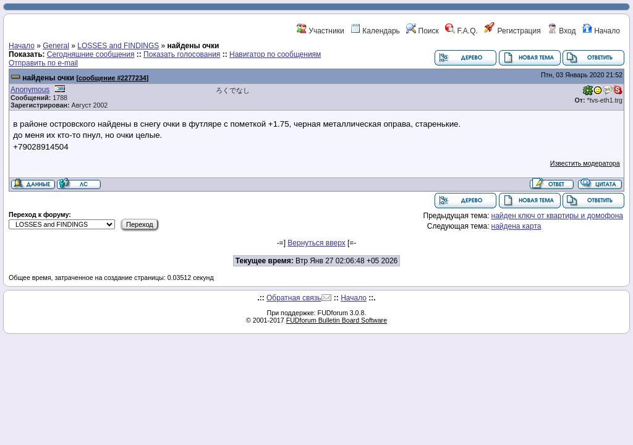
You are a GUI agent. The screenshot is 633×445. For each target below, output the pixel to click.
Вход (561, 31)
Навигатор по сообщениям (275, 54)
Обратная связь (293, 298)
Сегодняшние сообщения (91, 54)
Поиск (422, 31)
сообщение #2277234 (113, 78)
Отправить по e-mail (43, 63)
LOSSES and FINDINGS (118, 45)
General (56, 45)
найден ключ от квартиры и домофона (557, 215)
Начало (601, 31)
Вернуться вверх (316, 243)
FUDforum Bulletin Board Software (336, 320)
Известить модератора (585, 163)
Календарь (375, 31)
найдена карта (516, 226)
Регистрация (512, 31)
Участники (320, 31)
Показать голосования (181, 54)
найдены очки (48, 78)
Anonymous (30, 89)
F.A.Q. (461, 31)
